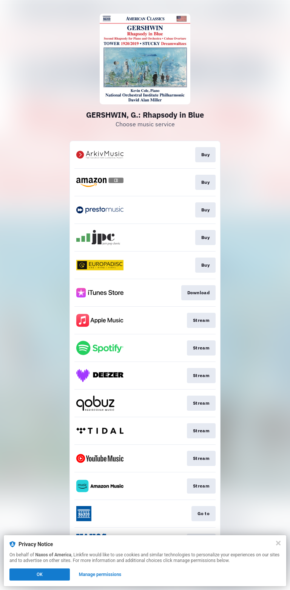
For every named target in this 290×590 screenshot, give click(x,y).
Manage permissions (100, 574)
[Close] (278, 543)
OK (40, 574)
